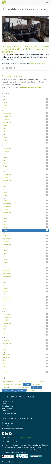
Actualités (5, 425)
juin (25, 128)
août (25, 154)
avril (25, 99)
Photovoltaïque (7, 408)
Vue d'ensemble (7, 401)
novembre (25, 116)
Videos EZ (42, 63)
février (25, 105)
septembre (25, 122)
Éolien (4, 404)
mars (25, 102)
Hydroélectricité (33, 63)
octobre (25, 119)
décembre (25, 113)
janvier (25, 108)
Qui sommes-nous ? (25, 437)
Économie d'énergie (9, 413)
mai (25, 131)
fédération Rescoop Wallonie (30, 88)
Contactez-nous (7, 423)
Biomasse (5, 411)
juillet (25, 125)
